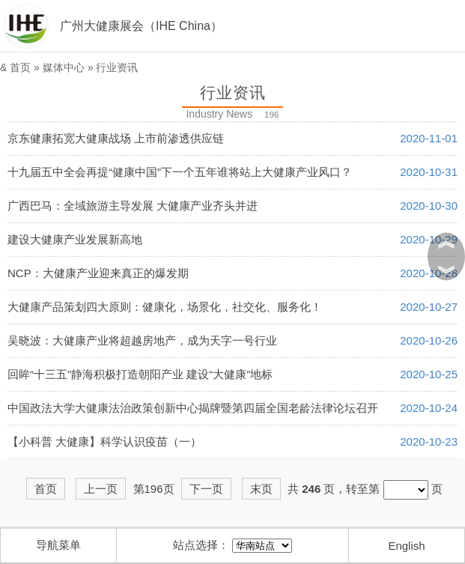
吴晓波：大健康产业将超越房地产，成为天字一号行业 (142, 340)
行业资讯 (117, 67)
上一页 (101, 488)
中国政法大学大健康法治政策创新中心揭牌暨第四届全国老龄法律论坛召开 (192, 407)
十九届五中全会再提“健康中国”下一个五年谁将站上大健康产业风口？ (179, 172)
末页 (261, 488)
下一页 (206, 488)
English (406, 545)
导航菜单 (58, 545)
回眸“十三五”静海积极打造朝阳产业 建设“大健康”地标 (140, 374)
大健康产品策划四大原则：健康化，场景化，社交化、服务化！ (164, 306)
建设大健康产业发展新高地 (74, 239)
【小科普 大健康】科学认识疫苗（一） (104, 441)
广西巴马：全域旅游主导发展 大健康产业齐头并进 (132, 205)
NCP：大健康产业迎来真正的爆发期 (98, 273)
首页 (20, 67)
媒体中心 (64, 67)
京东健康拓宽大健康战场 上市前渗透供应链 (115, 138)
